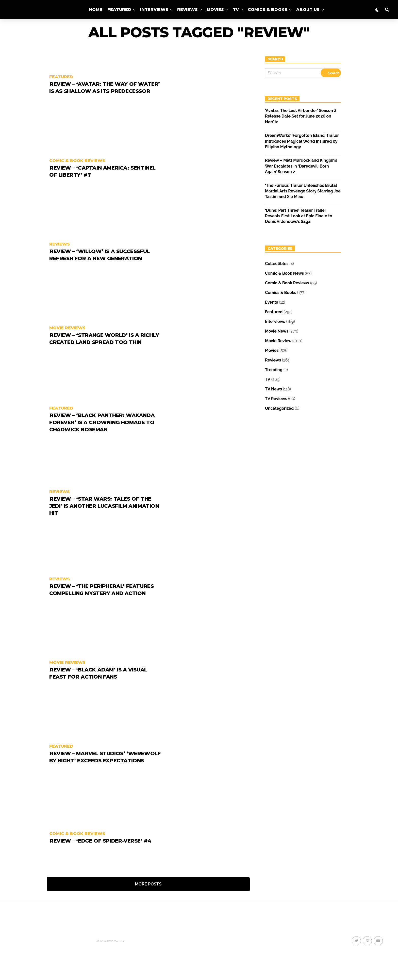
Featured (119, 9)
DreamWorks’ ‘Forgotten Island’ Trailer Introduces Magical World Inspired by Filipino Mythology (302, 141)
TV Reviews (276, 398)
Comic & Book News (284, 273)
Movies (215, 9)
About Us (308, 9)
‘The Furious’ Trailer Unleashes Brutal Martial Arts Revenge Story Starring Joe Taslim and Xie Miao (303, 191)
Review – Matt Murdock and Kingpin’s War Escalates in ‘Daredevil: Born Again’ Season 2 (301, 166)
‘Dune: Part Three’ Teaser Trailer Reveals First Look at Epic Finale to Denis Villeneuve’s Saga (298, 216)
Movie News (276, 331)
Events (271, 302)
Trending (274, 369)
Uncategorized (279, 408)
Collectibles (276, 263)
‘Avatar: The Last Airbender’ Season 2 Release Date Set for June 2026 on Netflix (300, 116)
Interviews (154, 9)
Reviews (187, 9)
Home (95, 9)
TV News (273, 389)
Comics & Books (267, 9)
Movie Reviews (279, 340)
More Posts (148, 884)
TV (236, 9)
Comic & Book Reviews (287, 283)
